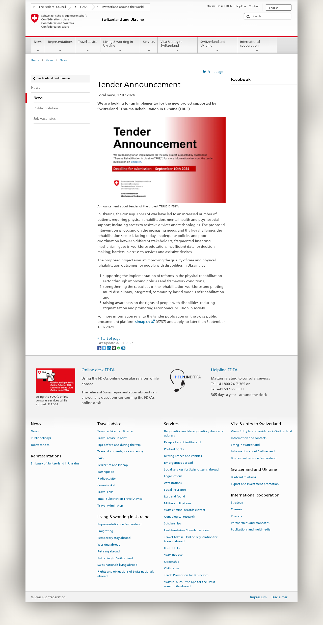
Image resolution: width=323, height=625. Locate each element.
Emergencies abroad (178, 462)
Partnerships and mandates (250, 522)
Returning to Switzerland (115, 558)
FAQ (100, 458)
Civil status (171, 568)
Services (148, 46)
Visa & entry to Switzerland (177, 46)
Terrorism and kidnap (112, 465)
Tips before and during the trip (119, 444)
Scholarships (172, 523)
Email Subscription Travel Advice (120, 499)
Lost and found (174, 496)
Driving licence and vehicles (183, 456)
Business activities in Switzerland (253, 458)
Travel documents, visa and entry (120, 451)
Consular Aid (106, 485)
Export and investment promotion (255, 483)
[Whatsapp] (119, 348)
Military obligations (177, 503)
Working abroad (108, 544)
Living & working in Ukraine (120, 46)
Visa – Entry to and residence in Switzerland (261, 431)
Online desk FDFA (98, 369)
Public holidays (41, 438)
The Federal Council (52, 7)
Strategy (237, 502)
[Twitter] (104, 348)
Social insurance (175, 489)
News (38, 46)
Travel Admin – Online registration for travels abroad (191, 539)
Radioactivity (106, 478)
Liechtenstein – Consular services (186, 530)
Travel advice (87, 46)
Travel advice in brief (112, 438)
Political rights (174, 449)
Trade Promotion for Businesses (186, 575)
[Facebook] (99, 348)
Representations (60, 46)
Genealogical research (179, 516)
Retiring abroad (108, 551)
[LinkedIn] (109, 348)
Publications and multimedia (251, 529)
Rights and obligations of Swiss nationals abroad (125, 574)
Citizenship (171, 561)
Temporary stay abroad (113, 538)
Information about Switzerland (253, 451)
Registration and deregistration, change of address (194, 433)
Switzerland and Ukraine (217, 46)
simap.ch (145, 321)
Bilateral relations (243, 477)
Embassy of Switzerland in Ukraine (55, 463)
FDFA (84, 7)
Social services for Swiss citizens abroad (191, 469)
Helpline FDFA (224, 369)
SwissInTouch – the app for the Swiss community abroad (189, 584)
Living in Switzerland (245, 444)
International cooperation (257, 46)
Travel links (105, 492)
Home (35, 60)
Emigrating (105, 531)
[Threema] (114, 348)
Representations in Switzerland (119, 524)
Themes (236, 509)
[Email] (123, 348)
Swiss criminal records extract (184, 510)
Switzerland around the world (123, 7)
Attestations (173, 483)
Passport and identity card (182, 442)
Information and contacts (248, 438)
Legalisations (173, 476)
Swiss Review (173, 555)
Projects (236, 516)
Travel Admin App (110, 505)
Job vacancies (40, 444)
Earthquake (105, 472)
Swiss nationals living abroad (117, 565)
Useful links (172, 548)
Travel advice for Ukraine (115, 431)
